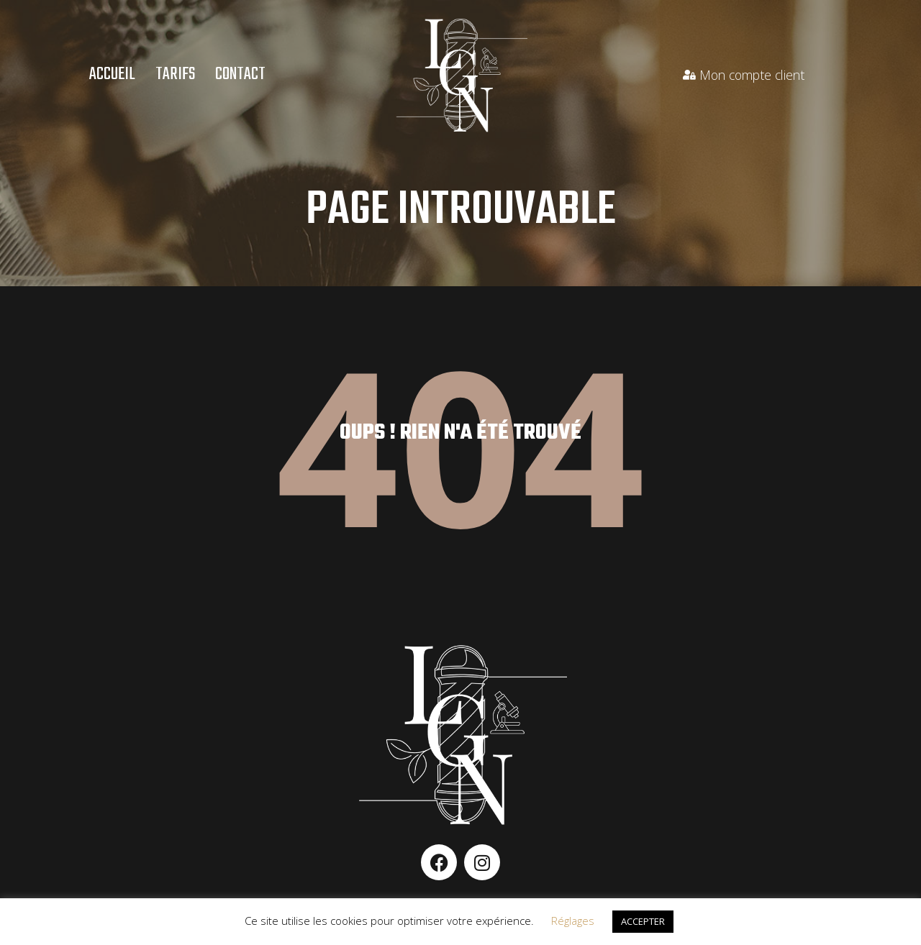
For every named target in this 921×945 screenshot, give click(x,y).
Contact (240, 74)
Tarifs (175, 74)
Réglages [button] (572, 920)
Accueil (112, 74)
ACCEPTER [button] (643, 921)
